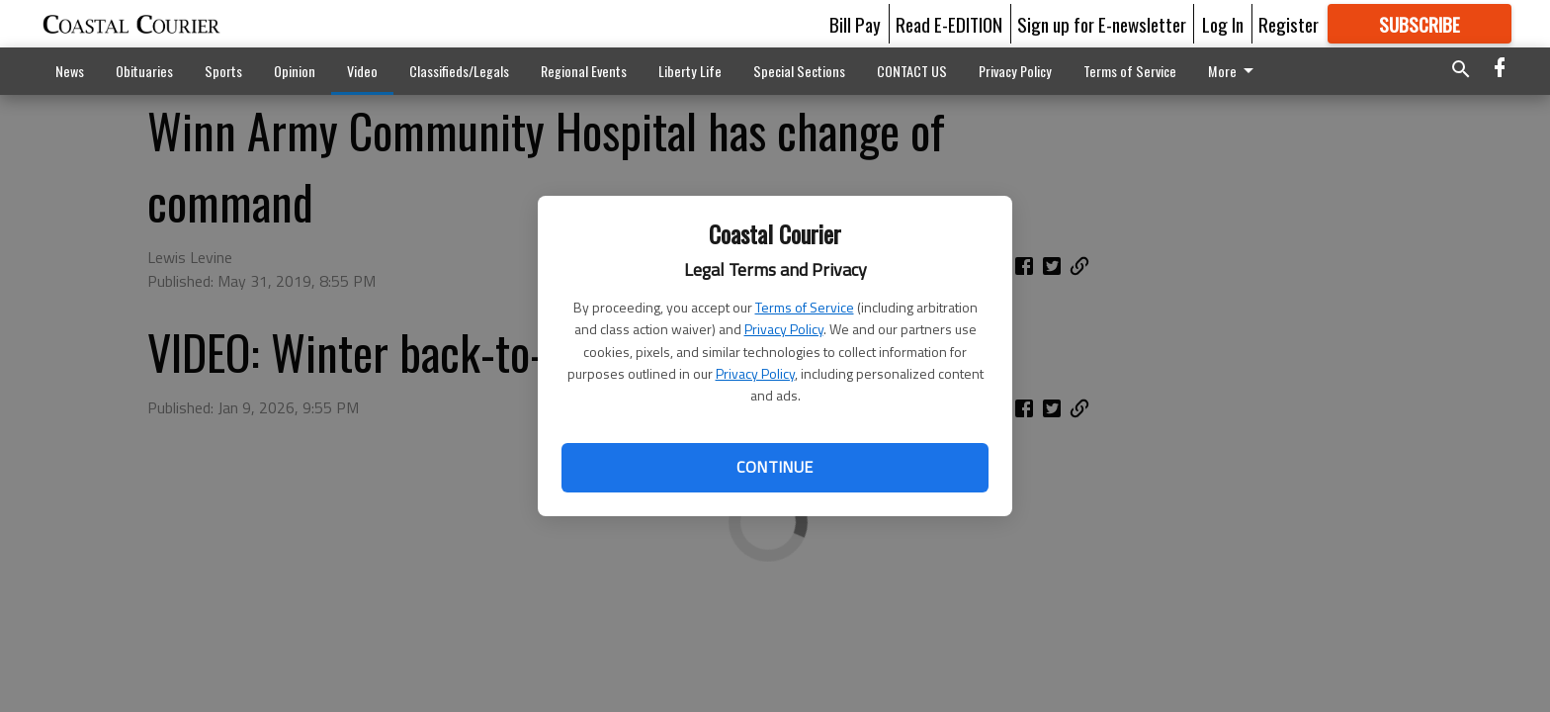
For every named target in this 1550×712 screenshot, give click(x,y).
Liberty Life (690, 70)
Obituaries (144, 70)
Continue (774, 467)
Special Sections (799, 70)
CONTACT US (912, 70)
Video (362, 70)
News (69, 70)
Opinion (294, 70)
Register (1288, 24)
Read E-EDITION (949, 24)
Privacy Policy (783, 328)
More (1234, 70)
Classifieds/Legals (459, 70)
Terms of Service (804, 307)
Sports (223, 70)
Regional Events (584, 70)
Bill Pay (855, 24)
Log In (1223, 24)
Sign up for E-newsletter (1101, 24)
